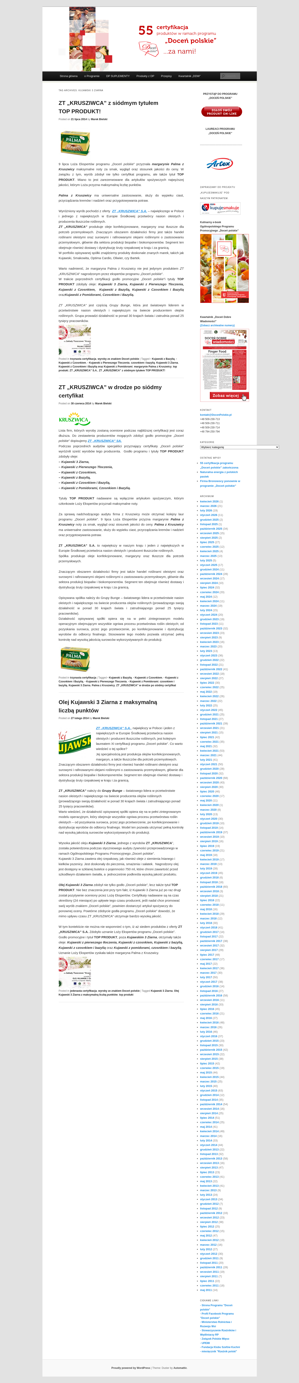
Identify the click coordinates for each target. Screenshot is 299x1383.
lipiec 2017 (207, 954)
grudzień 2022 (209, 660)
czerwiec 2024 (209, 592)
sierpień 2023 (209, 637)
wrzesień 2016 (209, 1000)
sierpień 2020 (209, 787)
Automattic (180, 1367)
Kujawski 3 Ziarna (167, 362)
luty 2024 (206, 610)
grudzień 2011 (209, 1258)
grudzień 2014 (209, 1095)
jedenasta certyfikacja (83, 990)
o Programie (91, 76)
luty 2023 (206, 651)
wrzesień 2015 (209, 1054)
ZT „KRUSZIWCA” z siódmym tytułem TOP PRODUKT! (132, 370)
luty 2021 (206, 759)
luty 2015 (206, 1086)
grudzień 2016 (209, 986)
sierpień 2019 (209, 841)
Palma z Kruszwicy (103, 685)
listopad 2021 (209, 719)
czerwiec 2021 (209, 741)
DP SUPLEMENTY (118, 76)
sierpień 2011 (209, 1276)
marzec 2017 (208, 972)
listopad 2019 (209, 827)
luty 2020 (206, 814)
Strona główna (69, 76)
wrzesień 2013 (209, 1163)
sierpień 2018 (209, 895)
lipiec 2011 (207, 1281)
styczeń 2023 (208, 655)
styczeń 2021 (208, 764)
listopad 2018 (209, 882)
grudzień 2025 (209, 519)
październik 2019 (211, 832)
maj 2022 (206, 691)
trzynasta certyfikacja (83, 358)
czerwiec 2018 (209, 904)
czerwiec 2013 (209, 1176)
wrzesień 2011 (209, 1271)
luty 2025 (206, 560)
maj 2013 (206, 1181)
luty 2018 (206, 923)
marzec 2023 (208, 646)
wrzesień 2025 (209, 533)
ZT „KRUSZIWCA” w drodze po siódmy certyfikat (146, 685)
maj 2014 (206, 1126)
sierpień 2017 (209, 950)
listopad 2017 (209, 936)
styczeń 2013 (208, 1199)
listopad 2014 (209, 1099)
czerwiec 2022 (209, 687)
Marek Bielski (99, 119)
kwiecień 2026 (209, 501)
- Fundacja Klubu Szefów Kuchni (220, 1347)
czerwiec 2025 (209, 546)
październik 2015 (211, 1049)
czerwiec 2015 (209, 1068)
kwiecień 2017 (209, 968)
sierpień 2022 (209, 678)
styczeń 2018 (208, 927)
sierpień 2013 (209, 1167)
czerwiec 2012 (209, 1231)
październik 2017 (211, 941)
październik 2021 (211, 723)
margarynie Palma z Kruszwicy (152, 366)
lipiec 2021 (207, 737)
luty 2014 (206, 1140)
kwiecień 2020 (209, 805)
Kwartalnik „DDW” (190, 76)
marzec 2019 (208, 864)
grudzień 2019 (209, 823)
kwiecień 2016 (209, 1022)
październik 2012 (211, 1213)
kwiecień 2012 (209, 1240)
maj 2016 (206, 1018)
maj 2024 (206, 596)
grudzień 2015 (209, 1040)
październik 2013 (211, 1158)
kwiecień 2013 (209, 1185)
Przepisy (166, 76)
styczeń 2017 (208, 981)
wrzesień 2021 (209, 728)
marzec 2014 (208, 1136)
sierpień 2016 (209, 1004)
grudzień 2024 (209, 569)
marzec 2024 (208, 605)
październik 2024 (211, 574)
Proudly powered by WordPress (130, 1367)
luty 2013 (206, 1194)
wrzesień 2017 (209, 945)
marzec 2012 (208, 1244)
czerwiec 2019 (209, 850)
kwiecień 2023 (209, 642)
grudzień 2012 (209, 1203)
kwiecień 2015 (209, 1077)
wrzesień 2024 (209, 578)
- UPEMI (205, 1343)
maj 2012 (206, 1235)
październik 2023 (211, 628)
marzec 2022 (208, 701)
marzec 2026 (208, 506)
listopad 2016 (209, 991)
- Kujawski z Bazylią (162, 358)
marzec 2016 (208, 1027)
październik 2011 (211, 1267)
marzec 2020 (208, 809)
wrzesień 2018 (209, 891)
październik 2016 (211, 995)
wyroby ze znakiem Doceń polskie (118, 358)
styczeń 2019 (208, 873)
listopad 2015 (209, 1045)
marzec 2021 (208, 755)
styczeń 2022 (208, 710)
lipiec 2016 (207, 1009)
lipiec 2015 (207, 1063)
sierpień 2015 (209, 1058)
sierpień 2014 (209, 1113)
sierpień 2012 (209, 1222)
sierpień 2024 (209, 583)
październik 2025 (211, 528)
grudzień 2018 (209, 877)
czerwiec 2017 (209, 959)
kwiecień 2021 (209, 750)
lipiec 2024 (207, 587)
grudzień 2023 (209, 619)
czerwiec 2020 (209, 796)
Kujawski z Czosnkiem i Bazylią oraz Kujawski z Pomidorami (96, 366)
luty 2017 (206, 977)
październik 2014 (211, 1104)
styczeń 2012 (208, 1253)
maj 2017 (206, 963)
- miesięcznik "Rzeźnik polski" (218, 1351)
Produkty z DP (145, 76)
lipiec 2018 (207, 900)
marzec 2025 (208, 556)
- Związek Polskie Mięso (214, 1338)
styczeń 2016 (208, 1036)
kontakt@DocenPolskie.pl (216, 414)
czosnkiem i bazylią (143, 362)
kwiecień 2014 (209, 1131)
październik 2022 (211, 669)
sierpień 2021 (209, 732)
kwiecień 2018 (209, 913)
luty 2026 (206, 510)
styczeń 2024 (208, 614)
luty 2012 (206, 1249)
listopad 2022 (209, 664)
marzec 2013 (208, 1190)
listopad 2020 (209, 773)
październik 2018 (211, 886)
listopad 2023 (209, 623)
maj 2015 (206, 1072)
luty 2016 (206, 1031)
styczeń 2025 (208, 565)
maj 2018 (206, 909)
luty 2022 (206, 705)
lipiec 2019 (207, 846)
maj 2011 (206, 1290)
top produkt (126, 994)
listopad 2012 (209, 1208)
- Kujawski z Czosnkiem (147, 677)
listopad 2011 (209, 1262)
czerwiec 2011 (209, 1285)
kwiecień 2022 (209, 696)
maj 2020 (206, 800)
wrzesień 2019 (209, 836)
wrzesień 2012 (209, 1217)
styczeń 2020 (208, 818)
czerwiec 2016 (209, 1013)
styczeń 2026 (208, 515)
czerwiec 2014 (209, 1122)
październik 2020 (211, 778)
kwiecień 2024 (209, 601)
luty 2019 (206, 868)
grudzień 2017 (209, 932)
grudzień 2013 (209, 1149)
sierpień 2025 (209, 537)
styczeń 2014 (208, 1145)
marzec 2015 (208, 1081)
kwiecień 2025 (209, 551)
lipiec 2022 (207, 682)
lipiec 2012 (207, 1226)
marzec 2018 (208, 918)
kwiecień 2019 (209, 859)
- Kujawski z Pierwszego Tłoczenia (108, 362)
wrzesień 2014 (209, 1108)
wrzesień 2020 (209, 782)
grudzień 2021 (209, 714)
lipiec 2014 (207, 1117)
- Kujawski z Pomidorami (143, 681)
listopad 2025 (209, 524)
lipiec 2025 (207, 542)
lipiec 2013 (207, 1172)
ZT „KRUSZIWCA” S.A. (84, 370)
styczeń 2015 (208, 1090)
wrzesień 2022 (209, 673)
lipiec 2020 (207, 791)
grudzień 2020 (209, 768)
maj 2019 (206, 855)
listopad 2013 (209, 1154)
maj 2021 (206, 746)
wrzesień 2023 (209, 633)
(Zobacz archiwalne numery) (217, 325)
